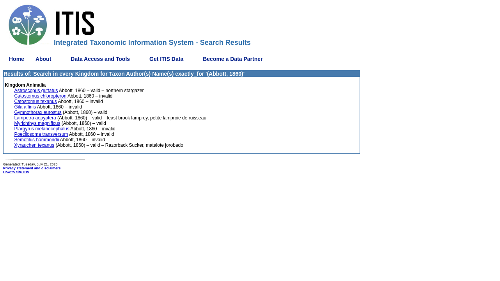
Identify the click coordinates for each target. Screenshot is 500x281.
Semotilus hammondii (36, 139)
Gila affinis (25, 107)
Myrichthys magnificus (37, 123)
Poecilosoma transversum (41, 134)
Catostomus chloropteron (40, 96)
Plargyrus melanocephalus (41, 129)
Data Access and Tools (100, 59)
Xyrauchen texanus (34, 145)
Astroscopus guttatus (36, 90)
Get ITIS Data (166, 59)
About (43, 59)
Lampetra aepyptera (35, 118)
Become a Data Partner (232, 59)
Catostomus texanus (35, 101)
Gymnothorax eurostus (37, 112)
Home (16, 59)
